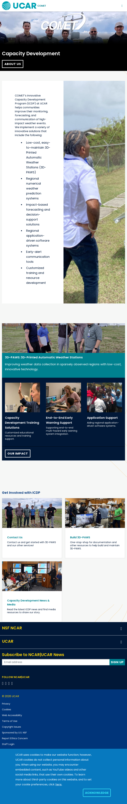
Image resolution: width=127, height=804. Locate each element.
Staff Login (8, 744)
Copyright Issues (11, 726)
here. (58, 784)
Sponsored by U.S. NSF (14, 732)
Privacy (6, 703)
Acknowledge (97, 793)
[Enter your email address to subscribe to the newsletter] (56, 662)
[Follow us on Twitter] (6, 683)
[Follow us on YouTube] (12, 683)
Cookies (6, 709)
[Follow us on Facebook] (3, 683)
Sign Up (117, 662)
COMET (41, 5)
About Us (12, 64)
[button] (121, 628)
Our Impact (17, 453)
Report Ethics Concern (15, 738)
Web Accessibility (12, 715)
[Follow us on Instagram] (9, 683)
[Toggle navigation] (122, 5)
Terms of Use (9, 721)
